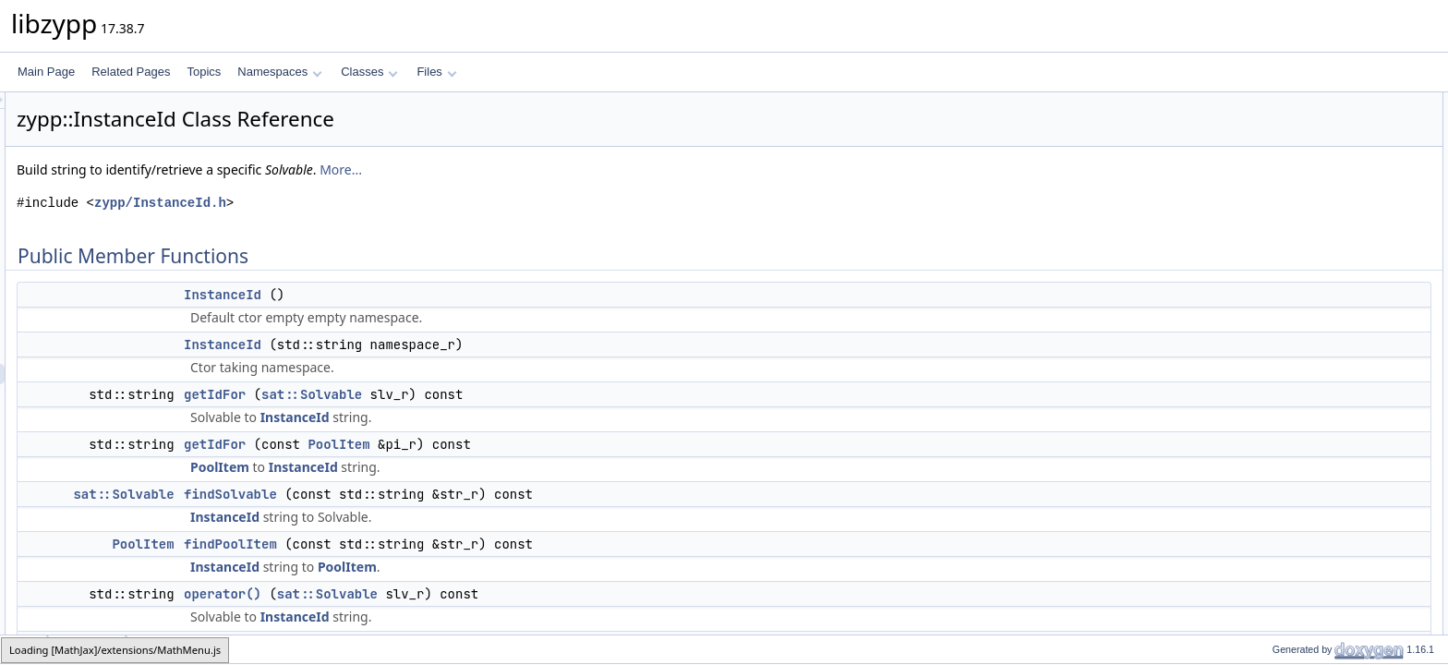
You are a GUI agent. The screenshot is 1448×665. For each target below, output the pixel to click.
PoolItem (569, 444)
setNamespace (1294, 346)
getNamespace (1294, 326)
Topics (204, 72)
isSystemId (1284, 305)
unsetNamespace (1300, 366)
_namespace (1289, 407)
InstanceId (453, 294)
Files (436, 72)
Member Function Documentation (1324, 508)
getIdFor (446, 394)
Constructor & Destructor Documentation (1342, 447)
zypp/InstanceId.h (391, 203)
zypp (24, 649)
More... (571, 169)
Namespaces (279, 72)
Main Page (46, 72)
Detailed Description (1291, 427)
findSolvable (461, 494)
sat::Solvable (542, 394)
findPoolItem (461, 544)
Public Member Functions (1304, 102)
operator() (453, 594)
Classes (369, 72)
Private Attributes (1284, 387)
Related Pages (130, 72)
